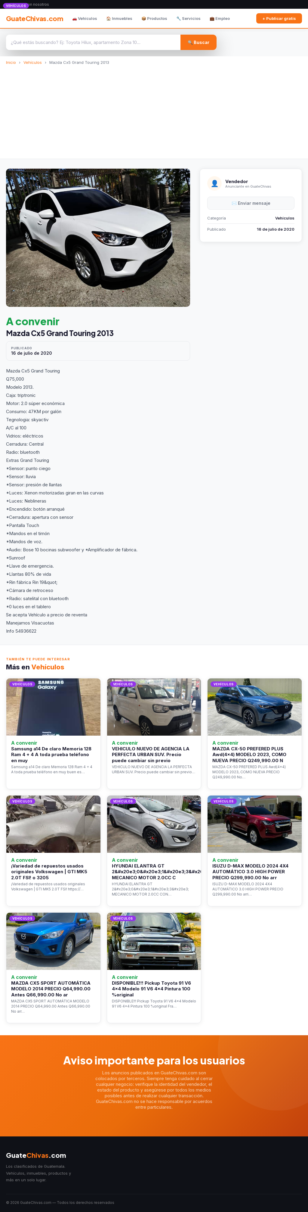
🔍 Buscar (198, 42)
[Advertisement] (154, 110)
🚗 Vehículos (84, 18)
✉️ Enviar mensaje (251, 203)
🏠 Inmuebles (119, 18)
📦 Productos (154, 18)
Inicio (11, 62)
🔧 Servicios (188, 18)
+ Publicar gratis (279, 18)
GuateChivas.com (34, 18)
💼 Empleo (220, 18)
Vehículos (32, 62)
